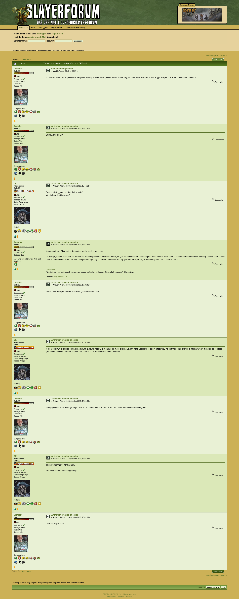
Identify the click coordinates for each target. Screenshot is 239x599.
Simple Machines (129, 594)
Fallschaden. (51, 270)
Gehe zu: (201, 587)
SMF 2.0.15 (107, 594)
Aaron (130, 597)
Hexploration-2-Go (60, 277)
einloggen (41, 34)
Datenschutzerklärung (75, 27)
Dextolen (18, 69)
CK (15, 183)
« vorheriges (211, 55)
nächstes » (222, 55)
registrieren (57, 34)
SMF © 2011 (117, 594)
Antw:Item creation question (64, 126)
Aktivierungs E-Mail (36, 37)
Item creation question (62, 69)
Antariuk (18, 242)
